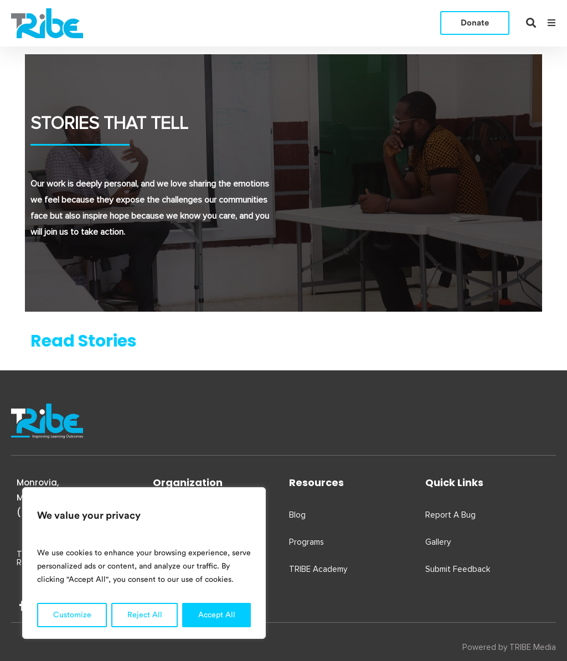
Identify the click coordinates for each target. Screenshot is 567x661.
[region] (144, 563)
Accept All (216, 615)
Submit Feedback (457, 569)
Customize (72, 615)
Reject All (144, 615)
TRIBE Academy (318, 569)
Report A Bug (450, 515)
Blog (297, 515)
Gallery (438, 542)
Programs (306, 542)
